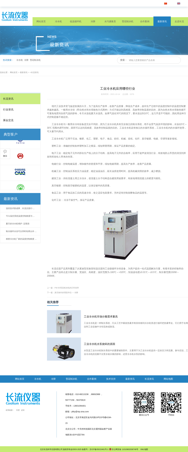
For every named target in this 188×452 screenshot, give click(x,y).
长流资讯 (8, 98)
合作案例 (144, 21)
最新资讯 (162, 21)
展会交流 (8, 120)
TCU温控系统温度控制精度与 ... (20, 216)
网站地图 (168, 379)
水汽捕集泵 (110, 21)
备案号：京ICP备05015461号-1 (95, 449)
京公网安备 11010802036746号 (123, 449)
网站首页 (41, 21)
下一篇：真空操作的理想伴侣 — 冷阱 (62, 292)
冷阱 (93, 21)
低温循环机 (75, 21)
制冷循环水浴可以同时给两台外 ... (21, 231)
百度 (18, 410)
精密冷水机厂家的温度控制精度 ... (21, 239)
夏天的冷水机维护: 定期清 (17, 223)
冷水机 (58, 21)
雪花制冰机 (127, 21)
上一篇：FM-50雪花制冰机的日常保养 (63, 288)
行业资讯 (8, 109)
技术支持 (111, 379)
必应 (23, 410)
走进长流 (179, 21)
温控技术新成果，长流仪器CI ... (20, 208)
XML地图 (143, 449)
